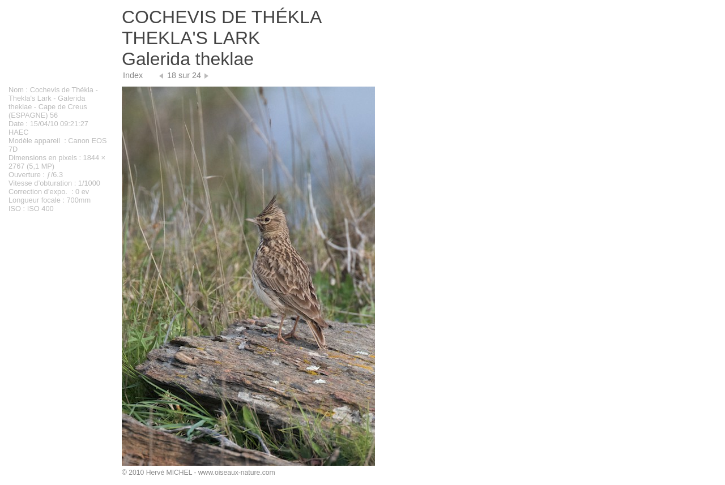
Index (133, 75)
